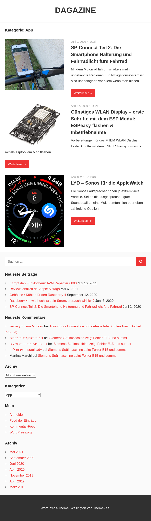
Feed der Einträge (23, 420)
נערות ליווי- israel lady (26, 350)
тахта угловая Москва (26, 326)
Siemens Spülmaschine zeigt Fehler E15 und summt (88, 338)
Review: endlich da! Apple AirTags (35, 289)
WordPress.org (21, 432)
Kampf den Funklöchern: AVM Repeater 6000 (43, 283)
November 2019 (21, 475)
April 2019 (17, 481)
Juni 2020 (17, 464)
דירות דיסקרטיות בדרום (26, 338)
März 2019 (17, 487)
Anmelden (17, 415)
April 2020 (17, 469)
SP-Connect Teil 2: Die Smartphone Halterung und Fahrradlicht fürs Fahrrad (101, 54)
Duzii (93, 41)
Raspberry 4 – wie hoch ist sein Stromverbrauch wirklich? (52, 301)
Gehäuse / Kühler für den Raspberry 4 (38, 295)
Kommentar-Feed (23, 426)
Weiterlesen (81, 93)
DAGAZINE (75, 10)
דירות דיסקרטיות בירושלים (28, 344)
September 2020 (22, 458)
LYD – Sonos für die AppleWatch (107, 183)
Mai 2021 (16, 452)
